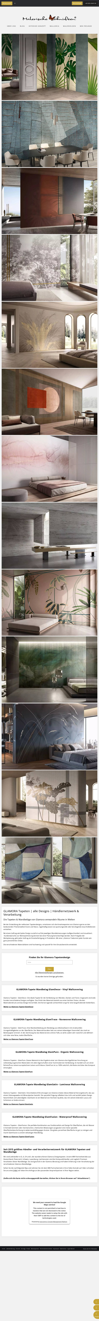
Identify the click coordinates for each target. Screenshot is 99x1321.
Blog (22, 26)
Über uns (11, 26)
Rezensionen (7, 3)
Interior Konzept (37, 26)
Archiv (3, 1248)
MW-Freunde (86, 26)
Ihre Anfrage (77, 3)
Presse (28, 1248)
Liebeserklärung (10, 1248)
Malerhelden (69, 26)
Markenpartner (35, 1248)
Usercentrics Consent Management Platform (53, 1222)
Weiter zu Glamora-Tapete (18, 1007)
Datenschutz (63, 1248)
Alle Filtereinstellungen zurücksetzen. (49, 972)
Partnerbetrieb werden (46, 1248)
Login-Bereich (71, 1248)
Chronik (18, 1248)
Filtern (49, 969)
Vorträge (23, 1248)
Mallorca (54, 26)
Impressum (56, 1248)
